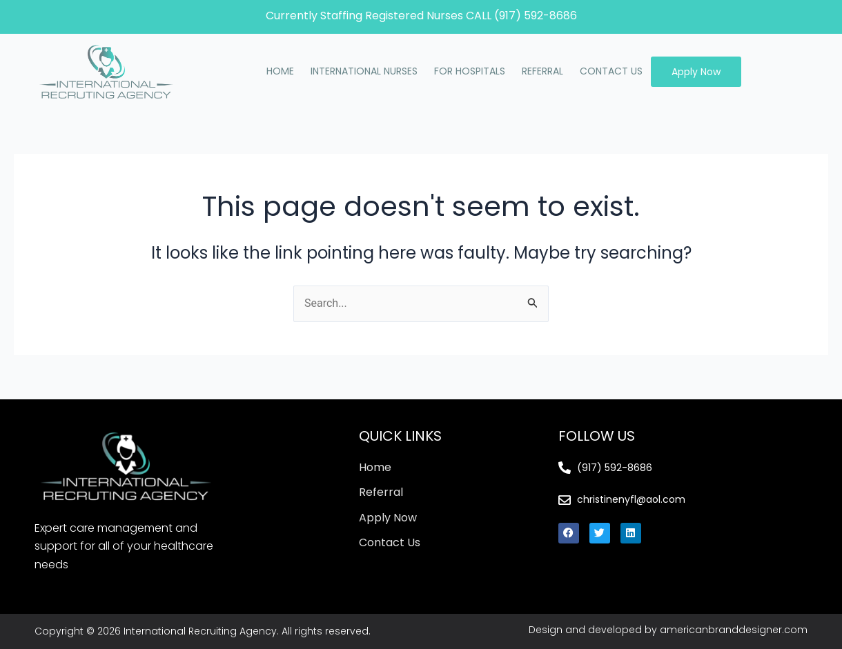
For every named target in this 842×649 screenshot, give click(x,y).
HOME (280, 71)
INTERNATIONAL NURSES (364, 71)
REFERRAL (542, 71)
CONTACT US (611, 71)
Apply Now (696, 72)
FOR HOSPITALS (469, 71)
